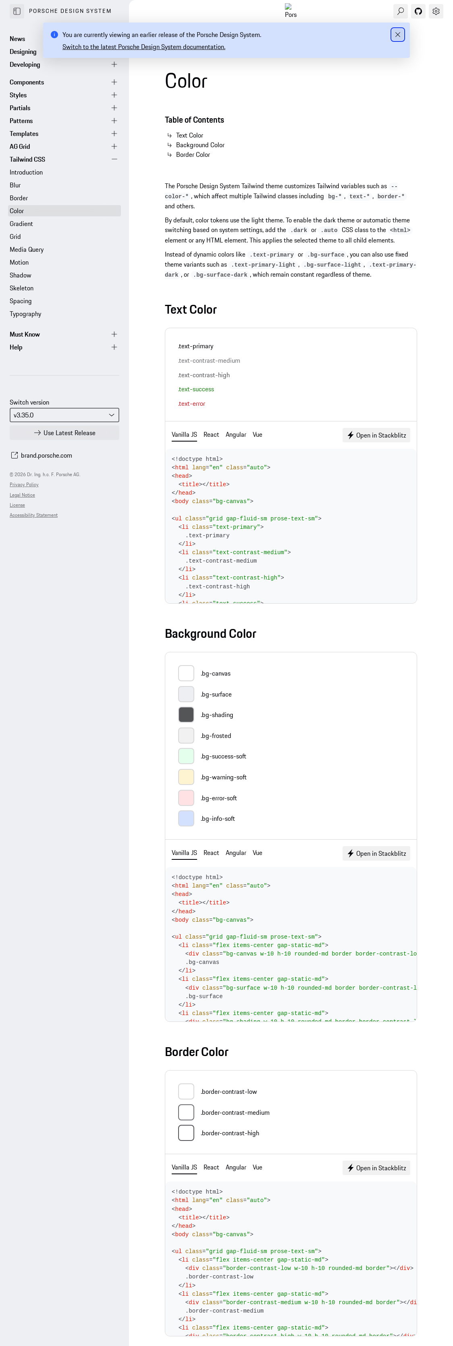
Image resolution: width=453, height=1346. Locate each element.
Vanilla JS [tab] (184, 434)
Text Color (189, 135)
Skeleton (21, 288)
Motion (19, 262)
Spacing (21, 301)
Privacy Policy (24, 484)
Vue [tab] (257, 434)
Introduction (26, 172)
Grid (15, 236)
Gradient (21, 223)
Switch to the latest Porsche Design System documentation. (143, 46)
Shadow (20, 275)
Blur (15, 185)
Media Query (27, 249)
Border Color (193, 154)
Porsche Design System (70, 10)
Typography (25, 314)
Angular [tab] (236, 434)
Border (19, 198)
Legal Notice (22, 495)
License (17, 505)
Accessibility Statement (34, 515)
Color (17, 211)
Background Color (200, 145)
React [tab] (211, 434)
